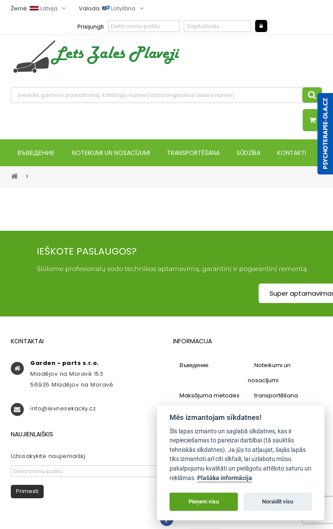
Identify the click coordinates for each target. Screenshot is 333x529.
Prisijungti (90, 26)
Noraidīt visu (277, 501)
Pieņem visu (204, 501)
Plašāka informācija (224, 478)
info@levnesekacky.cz (63, 408)
